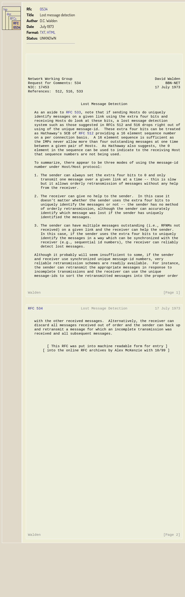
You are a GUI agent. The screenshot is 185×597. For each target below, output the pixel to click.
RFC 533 (72, 118)
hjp (5, 9)
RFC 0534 (16, 25)
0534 (44, 9)
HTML (51, 32)
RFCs (13, 18)
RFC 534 (35, 335)
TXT (42, 32)
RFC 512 (85, 142)
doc (9, 14)
